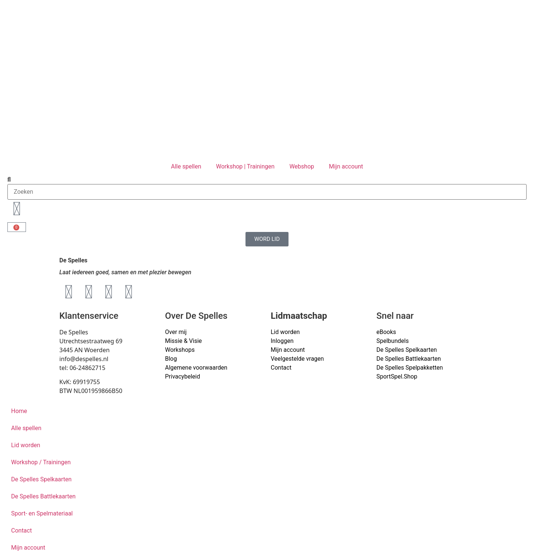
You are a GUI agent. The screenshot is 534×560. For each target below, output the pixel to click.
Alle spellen (186, 166)
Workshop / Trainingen (41, 462)
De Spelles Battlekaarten (43, 496)
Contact (281, 367)
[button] (267, 179)
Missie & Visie (183, 340)
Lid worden (285, 331)
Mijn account (346, 166)
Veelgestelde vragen (297, 358)
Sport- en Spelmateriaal (42, 513)
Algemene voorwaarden (196, 367)
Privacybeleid (182, 376)
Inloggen (282, 340)
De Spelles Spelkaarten (41, 479)
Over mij (176, 331)
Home (19, 411)
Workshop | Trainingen (245, 166)
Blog (171, 358)
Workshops (180, 349)
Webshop (301, 166)
